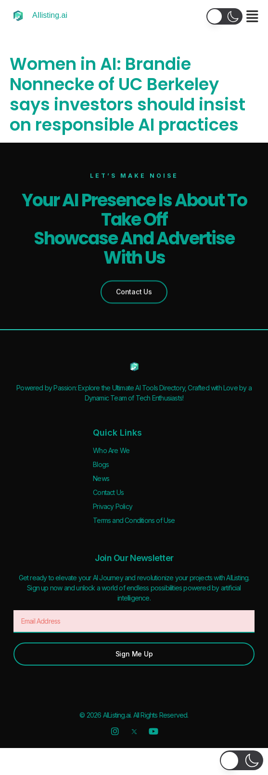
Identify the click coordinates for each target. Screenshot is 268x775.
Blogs (101, 464)
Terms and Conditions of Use (134, 520)
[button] (224, 16)
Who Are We (111, 450)
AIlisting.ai (49, 15)
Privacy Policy (112, 506)
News (101, 478)
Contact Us (108, 492)
